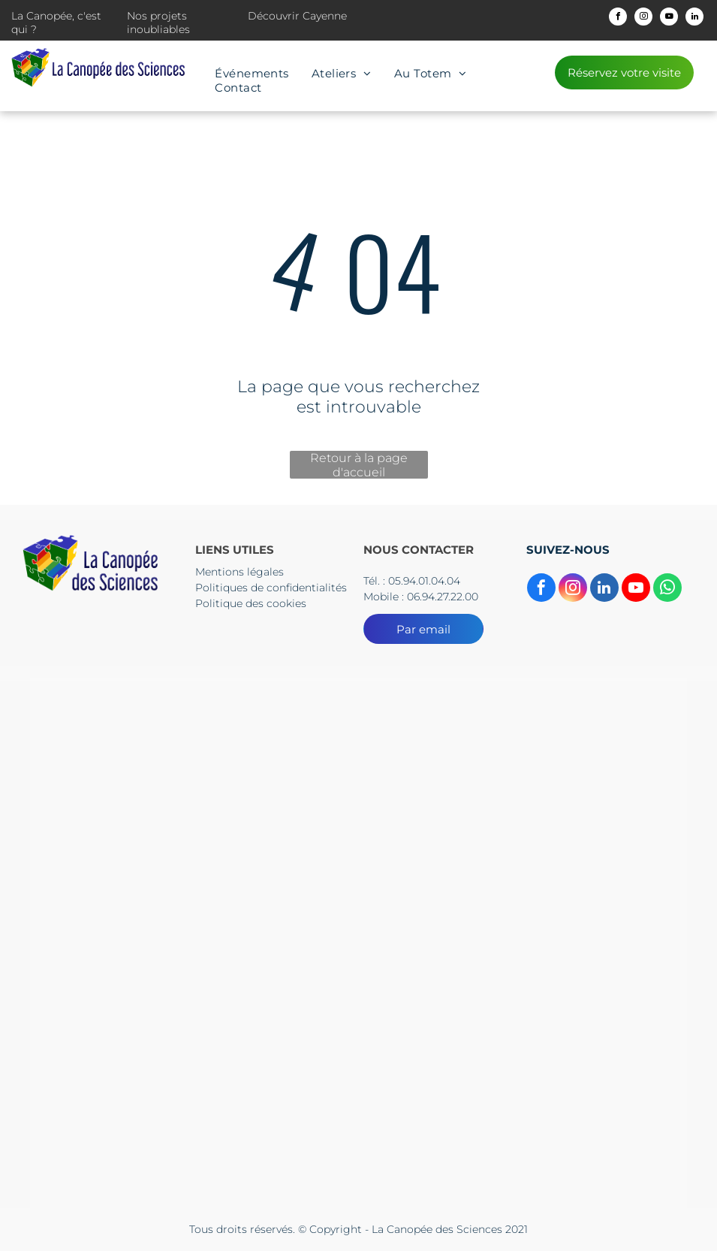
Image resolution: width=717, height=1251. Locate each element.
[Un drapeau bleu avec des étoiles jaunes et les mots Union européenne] (575, 943)
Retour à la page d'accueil (359, 465)
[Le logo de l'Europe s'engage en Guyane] (141, 1118)
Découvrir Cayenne (297, 16)
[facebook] (618, 18)
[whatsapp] (667, 589)
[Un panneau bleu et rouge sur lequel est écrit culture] (358, 943)
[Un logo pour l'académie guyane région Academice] (575, 768)
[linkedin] (694, 18)
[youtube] (669, 18)
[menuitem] (251, 73)
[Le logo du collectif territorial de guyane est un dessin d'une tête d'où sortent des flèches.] (141, 768)
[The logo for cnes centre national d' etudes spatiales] (141, 943)
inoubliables (158, 29)
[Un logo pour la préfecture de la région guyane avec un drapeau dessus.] (358, 768)
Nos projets (157, 16)
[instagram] (643, 18)
